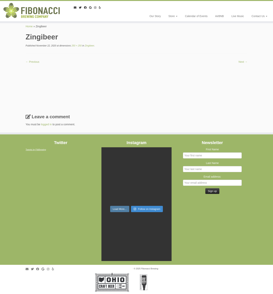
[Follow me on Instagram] (96, 7)
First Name (212, 149)
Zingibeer (89, 45)
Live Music (237, 16)
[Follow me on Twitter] (81, 7)
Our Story (155, 16)
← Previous (32, 61)
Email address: (212, 176)
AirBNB (219, 16)
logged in (46, 124)
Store (172, 16)
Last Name (212, 163)
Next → (242, 61)
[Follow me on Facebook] (86, 7)
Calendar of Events (196, 16)
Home (29, 26)
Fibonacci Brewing (149, 268)
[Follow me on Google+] (91, 7)
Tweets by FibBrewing (36, 149)
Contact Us (259, 16)
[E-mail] (76, 7)
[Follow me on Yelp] (101, 7)
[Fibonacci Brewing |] (31, 10)
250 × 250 (76, 45)
